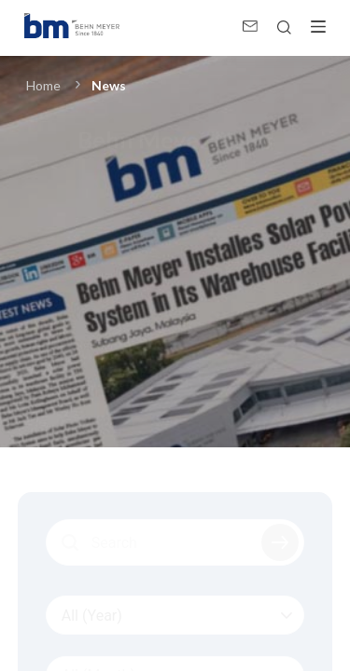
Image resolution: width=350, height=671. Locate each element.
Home (43, 85)
